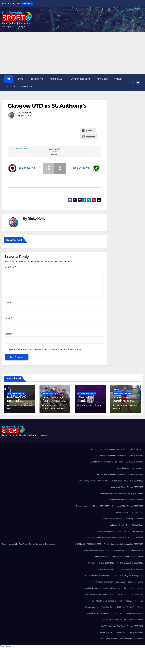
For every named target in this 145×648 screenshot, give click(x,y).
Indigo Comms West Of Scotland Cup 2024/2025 (123, 519)
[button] (133, 82)
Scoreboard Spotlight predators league (127, 550)
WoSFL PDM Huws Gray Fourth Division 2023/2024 (122, 626)
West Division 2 (48, 393)
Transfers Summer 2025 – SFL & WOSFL (118, 607)
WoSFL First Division (134, 613)
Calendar (88, 130)
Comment (10, 267)
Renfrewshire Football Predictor (96, 550)
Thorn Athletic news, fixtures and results (107, 601)
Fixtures (102, 79)
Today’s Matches (92, 607)
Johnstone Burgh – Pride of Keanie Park (126, 525)
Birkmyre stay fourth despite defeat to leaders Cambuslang (54, 402)
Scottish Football (102, 557)
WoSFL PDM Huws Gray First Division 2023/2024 (123, 620)
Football (56, 79)
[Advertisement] (72, 53)
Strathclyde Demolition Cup (96, 588)
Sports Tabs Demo (135, 582)
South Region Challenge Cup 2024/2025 (108, 582)
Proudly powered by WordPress (15, 544)
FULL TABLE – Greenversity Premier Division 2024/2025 (120, 474)
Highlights (36, 79)
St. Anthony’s (81, 168)
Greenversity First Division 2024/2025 (94, 481)
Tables (112, 588)
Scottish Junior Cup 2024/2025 (101, 563)
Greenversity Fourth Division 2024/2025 (126, 487)
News (20, 79)
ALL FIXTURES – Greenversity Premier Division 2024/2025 (119, 449)
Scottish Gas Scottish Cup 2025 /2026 (127, 557)
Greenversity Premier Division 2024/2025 (126, 500)
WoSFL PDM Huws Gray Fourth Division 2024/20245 (121, 632)
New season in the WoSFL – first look (127, 538)
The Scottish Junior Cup (133, 588)
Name (8, 302)
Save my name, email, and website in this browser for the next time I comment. (45, 349)
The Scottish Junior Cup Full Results (100, 594)
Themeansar (50, 544)
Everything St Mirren (125, 468)
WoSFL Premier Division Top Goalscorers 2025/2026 (121, 639)
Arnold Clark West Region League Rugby (106, 462)
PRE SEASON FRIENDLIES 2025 (88, 544)
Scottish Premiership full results (130, 569)
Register (26, 86)
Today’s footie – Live (134, 601)
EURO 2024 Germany (134, 462)
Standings (88, 136)
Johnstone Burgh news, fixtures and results (111, 531)
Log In (11, 86)
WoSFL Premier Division (87, 393)
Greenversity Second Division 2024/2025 (92, 506)
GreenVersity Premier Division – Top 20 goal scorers (121, 493)
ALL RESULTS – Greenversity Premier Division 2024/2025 (119, 455)
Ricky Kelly (27, 112)
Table (118, 79)
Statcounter (5, 646)
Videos (140, 607)
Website (9, 334)
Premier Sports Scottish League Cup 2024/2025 (123, 544)
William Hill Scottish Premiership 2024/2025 (105, 613)
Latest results (80, 79)
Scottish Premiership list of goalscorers (101, 575)
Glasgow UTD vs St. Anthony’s (47, 105)
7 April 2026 (16, 405)
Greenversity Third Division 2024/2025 (127, 506)
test (119, 588)
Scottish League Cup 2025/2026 (130, 563)
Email (8, 318)
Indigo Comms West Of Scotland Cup (128, 512)
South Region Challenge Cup (131, 575)
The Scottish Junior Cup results (130, 594)
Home (90, 449)
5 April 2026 (121, 405)
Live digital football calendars (98, 538)
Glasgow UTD (27, 168)
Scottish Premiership (16, 393)
